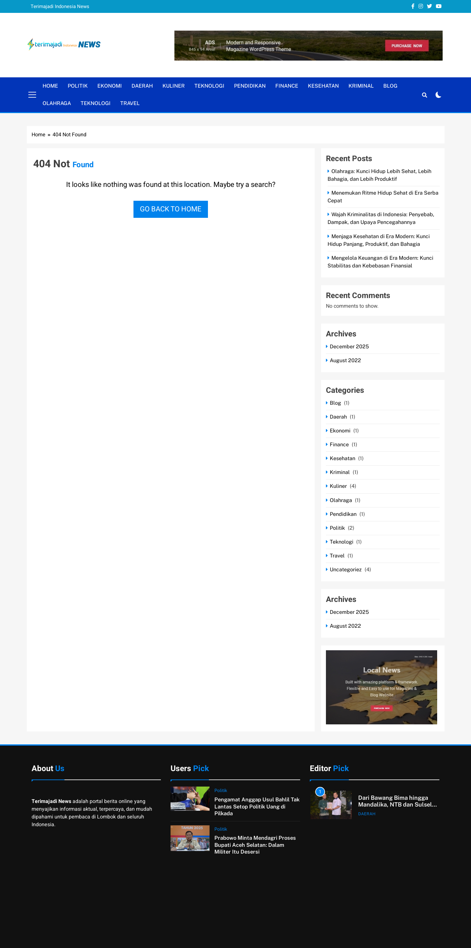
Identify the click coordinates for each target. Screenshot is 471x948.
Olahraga (57, 103)
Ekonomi (109, 86)
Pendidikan (250, 86)
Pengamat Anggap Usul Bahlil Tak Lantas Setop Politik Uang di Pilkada (256, 806)
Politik (78, 86)
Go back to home (170, 209)
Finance (286, 86)
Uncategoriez (346, 569)
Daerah (142, 86)
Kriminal (361, 86)
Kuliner (173, 86)
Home (50, 86)
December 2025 (349, 346)
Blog (390, 86)
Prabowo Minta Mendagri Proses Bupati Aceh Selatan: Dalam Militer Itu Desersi (255, 845)
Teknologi (209, 86)
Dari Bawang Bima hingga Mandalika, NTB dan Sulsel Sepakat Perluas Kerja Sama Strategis (396, 808)
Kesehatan (323, 86)
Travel (130, 103)
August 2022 (345, 360)
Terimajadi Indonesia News (60, 6)
